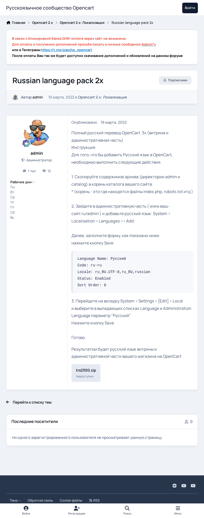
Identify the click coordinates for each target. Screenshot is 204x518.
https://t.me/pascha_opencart (66, 49)
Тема (15, 500)
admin (37, 97)
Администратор (39, 160)
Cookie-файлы (71, 500)
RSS (94, 500)
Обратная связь (40, 500)
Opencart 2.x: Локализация (102, 97)
